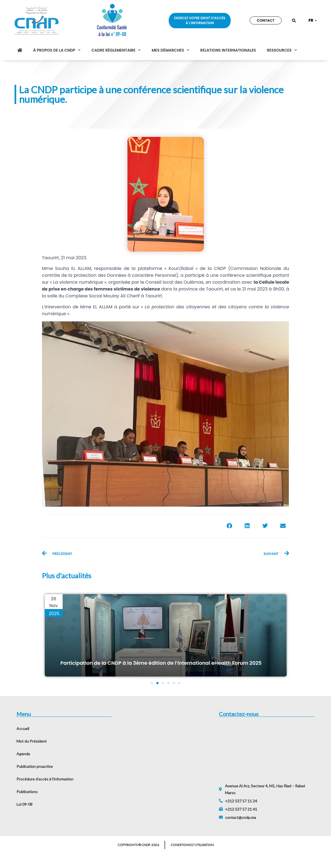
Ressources (282, 50)
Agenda (23, 753)
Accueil (22, 728)
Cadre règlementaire (116, 50)
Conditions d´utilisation (192, 845)
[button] (294, 21)
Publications (27, 791)
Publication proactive (34, 766)
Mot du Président (31, 741)
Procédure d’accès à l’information (44, 779)
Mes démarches (170, 50)
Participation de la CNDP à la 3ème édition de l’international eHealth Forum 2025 (161, 662)
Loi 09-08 (24, 804)
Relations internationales (228, 50)
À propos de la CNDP (56, 50)
